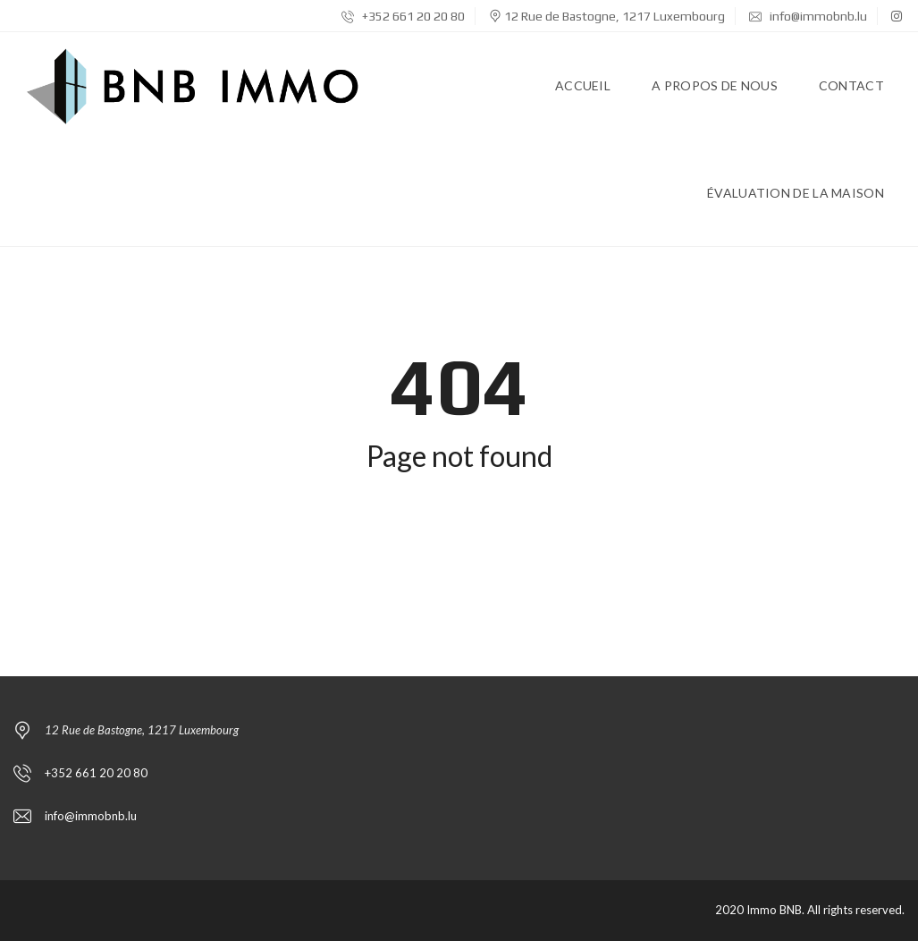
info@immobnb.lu (808, 16)
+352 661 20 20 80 (403, 16)
